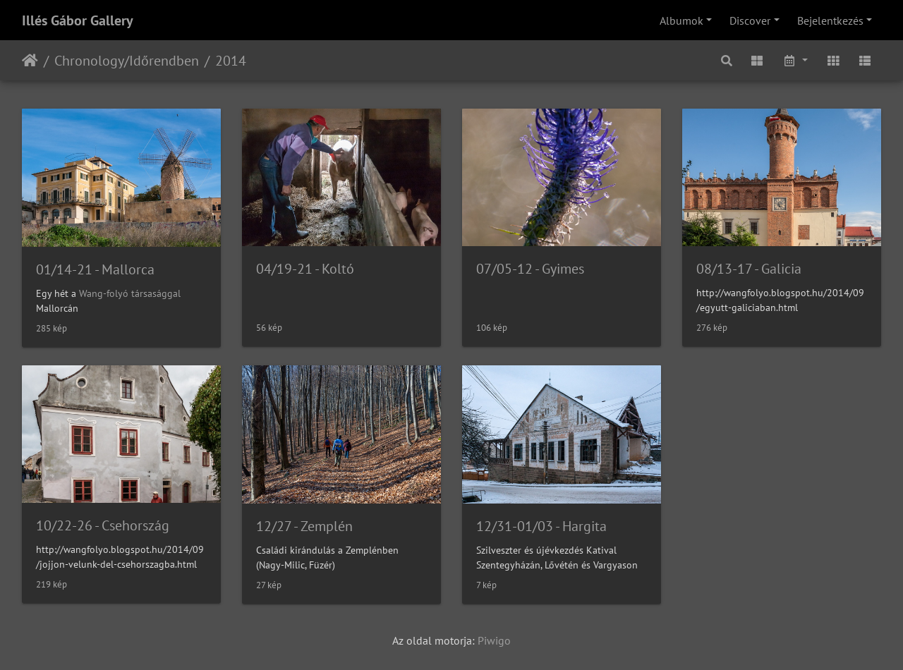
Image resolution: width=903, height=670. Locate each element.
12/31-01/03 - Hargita (541, 526)
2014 (230, 60)
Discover (749, 20)
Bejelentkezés (830, 20)
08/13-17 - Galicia (748, 269)
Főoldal (30, 60)
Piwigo (494, 640)
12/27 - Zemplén (304, 526)
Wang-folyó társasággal (130, 293)
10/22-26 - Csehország (102, 525)
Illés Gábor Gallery (77, 20)
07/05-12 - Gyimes (530, 269)
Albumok (681, 20)
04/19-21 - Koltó (305, 269)
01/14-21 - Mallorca (95, 269)
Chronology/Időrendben (126, 60)
